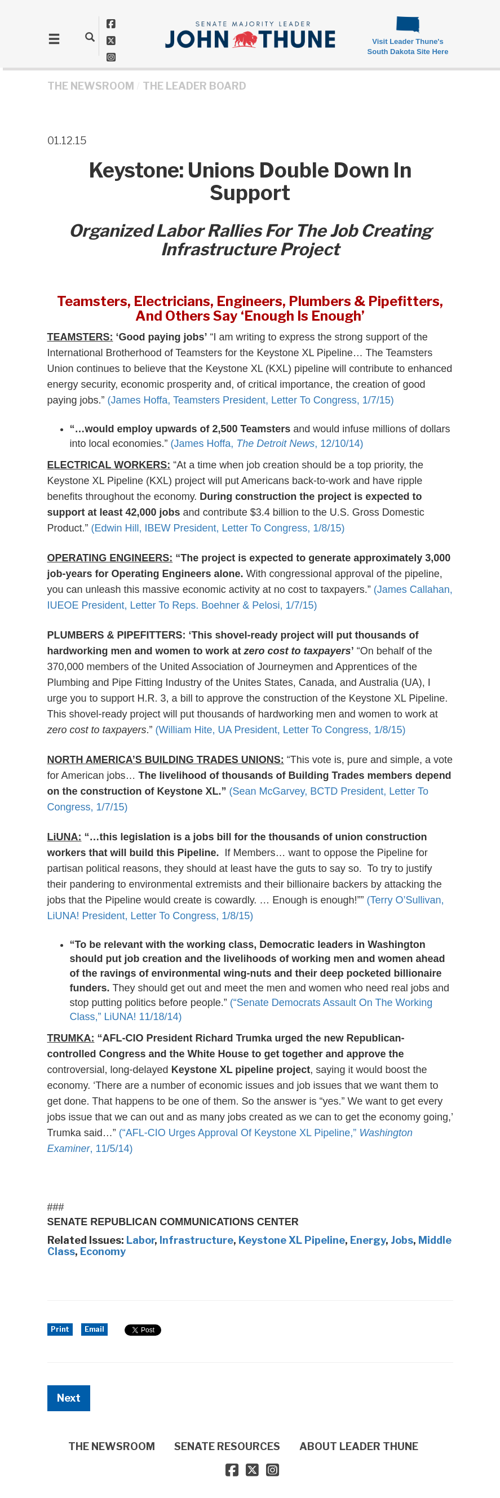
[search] (90, 36)
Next (69, 1398)
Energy (368, 1240)
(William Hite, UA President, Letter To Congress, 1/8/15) (281, 729)
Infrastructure (196, 1240)
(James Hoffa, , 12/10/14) (267, 443)
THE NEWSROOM (90, 86)
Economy (103, 1251)
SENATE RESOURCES (227, 1446)
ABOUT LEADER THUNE (358, 1446)
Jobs (402, 1240)
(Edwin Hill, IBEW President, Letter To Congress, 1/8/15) (218, 528)
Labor (140, 1240)
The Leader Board (194, 86)
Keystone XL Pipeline (291, 1240)
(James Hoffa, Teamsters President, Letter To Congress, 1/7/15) (251, 400)
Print (60, 1329)
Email (94, 1329)
